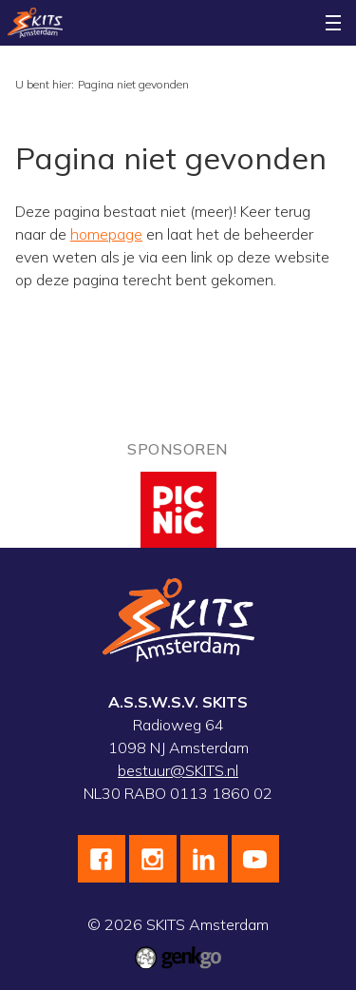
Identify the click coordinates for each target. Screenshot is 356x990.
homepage (106, 233)
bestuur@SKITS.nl (178, 770)
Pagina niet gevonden (133, 84)
